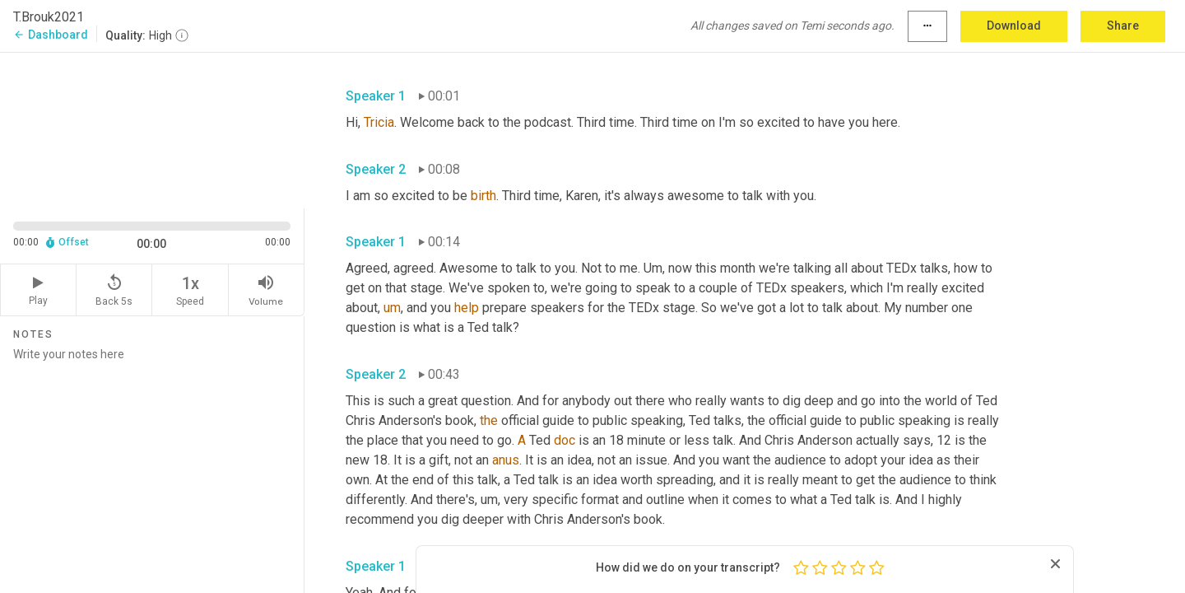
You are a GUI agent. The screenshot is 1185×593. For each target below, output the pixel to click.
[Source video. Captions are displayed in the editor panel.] (152, 129)
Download (1014, 25)
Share (1123, 25)
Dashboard (50, 34)
